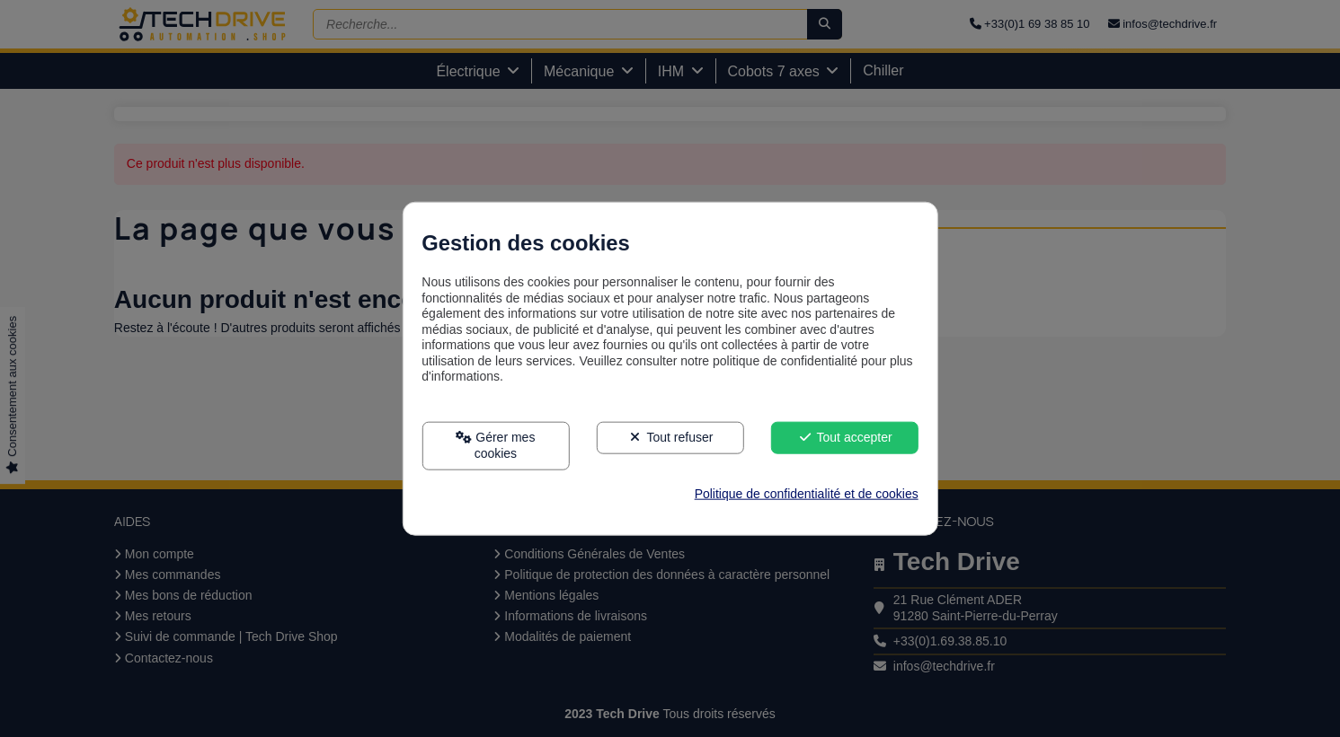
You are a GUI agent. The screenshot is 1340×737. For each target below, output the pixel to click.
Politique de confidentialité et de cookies (806, 493)
